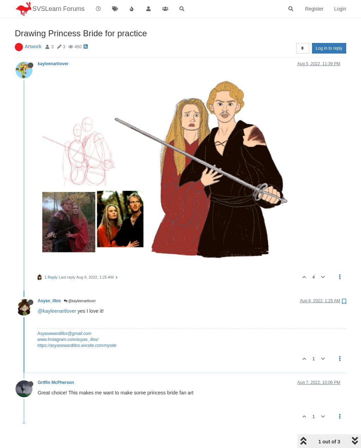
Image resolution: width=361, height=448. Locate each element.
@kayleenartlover (80, 301)
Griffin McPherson (56, 382)
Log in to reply (329, 48)
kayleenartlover (53, 63)
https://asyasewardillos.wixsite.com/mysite (76, 345)
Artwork (33, 46)
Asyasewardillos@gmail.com (64, 333)
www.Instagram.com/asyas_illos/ (67, 339)
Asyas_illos (49, 300)
